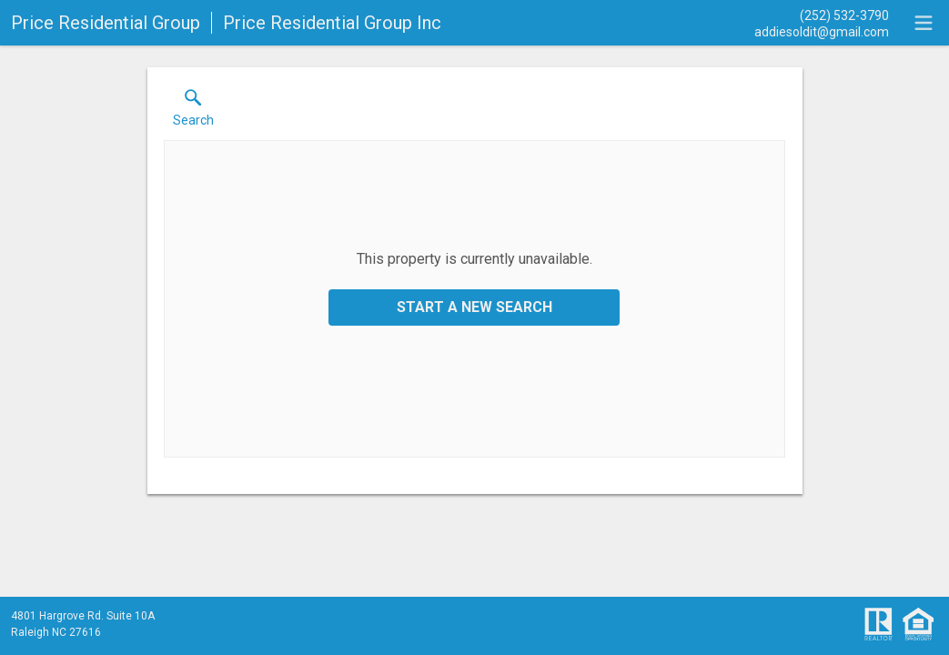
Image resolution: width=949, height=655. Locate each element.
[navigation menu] (923, 22)
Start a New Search (474, 307)
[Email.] (821, 31)
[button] (193, 112)
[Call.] (821, 14)
